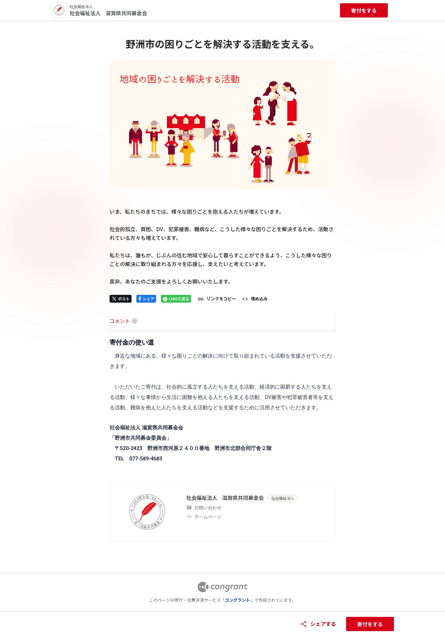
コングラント (237, 600)
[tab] (117, 321)
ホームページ (207, 516)
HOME (117, 321)
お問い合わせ (207, 507)
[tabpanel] (223, 401)
